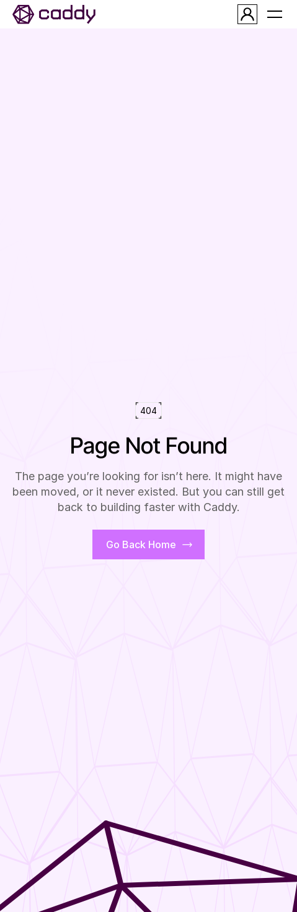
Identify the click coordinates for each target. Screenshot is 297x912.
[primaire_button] (148, 544)
